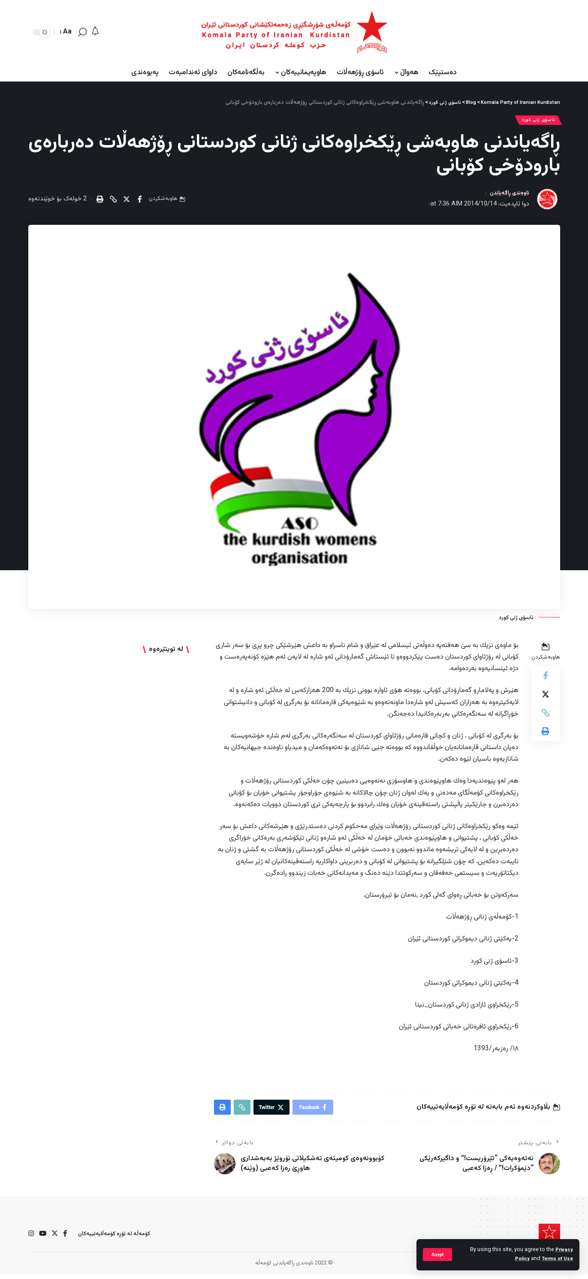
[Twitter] (55, 1239)
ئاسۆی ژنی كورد (534, 121)
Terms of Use (555, 1259)
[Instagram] (31, 1239)
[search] (82, 32)
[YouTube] (43, 1239)
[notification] (95, 32)
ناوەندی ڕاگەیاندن (506, 196)
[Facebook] (66, 1239)
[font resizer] (66, 32)
